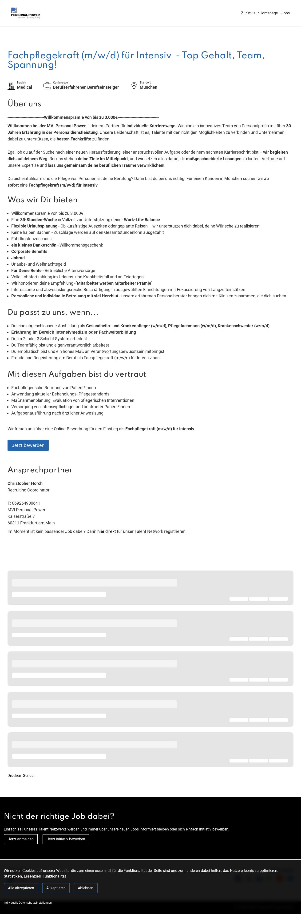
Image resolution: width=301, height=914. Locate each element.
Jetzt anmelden (21, 839)
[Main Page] (25, 13)
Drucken (14, 775)
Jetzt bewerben (28, 445)
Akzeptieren (56, 888)
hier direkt (107, 531)
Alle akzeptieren (21, 888)
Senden (29, 775)
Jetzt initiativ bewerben (66, 839)
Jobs (285, 13)
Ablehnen (85, 888)
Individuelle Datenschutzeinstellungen (28, 902)
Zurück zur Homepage (259, 13)
